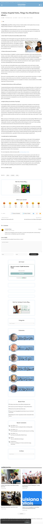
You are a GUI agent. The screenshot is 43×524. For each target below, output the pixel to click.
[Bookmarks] (39, 5)
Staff (3, 17)
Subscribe (21, 275)
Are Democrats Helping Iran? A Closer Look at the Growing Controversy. (21, 446)
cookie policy (14, 519)
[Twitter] (27, 213)
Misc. (22, 17)
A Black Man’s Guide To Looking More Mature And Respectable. (21, 429)
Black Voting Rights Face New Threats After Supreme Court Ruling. (22, 433)
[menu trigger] (2, 5)
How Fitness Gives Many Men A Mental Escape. (19, 437)
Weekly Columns (30, 17)
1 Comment (15, 17)
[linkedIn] (33, 213)
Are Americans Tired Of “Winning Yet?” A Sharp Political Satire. (21, 408)
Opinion (25, 17)
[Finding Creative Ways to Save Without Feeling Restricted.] (11, 478)
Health (19, 17)
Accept (14, 521)
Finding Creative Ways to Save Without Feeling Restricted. (20, 406)
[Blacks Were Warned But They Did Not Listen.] (11, 500)
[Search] (41, 5)
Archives (21, 453)
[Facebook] (15, 213)
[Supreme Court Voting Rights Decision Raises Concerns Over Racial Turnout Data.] (32, 500)
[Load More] (21, 516)
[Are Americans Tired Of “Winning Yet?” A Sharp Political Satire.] (32, 478)
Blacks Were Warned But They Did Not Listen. (18, 411)
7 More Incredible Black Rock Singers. (17, 441)
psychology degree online (24, 152)
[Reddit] (36, 213)
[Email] (40, 213)
